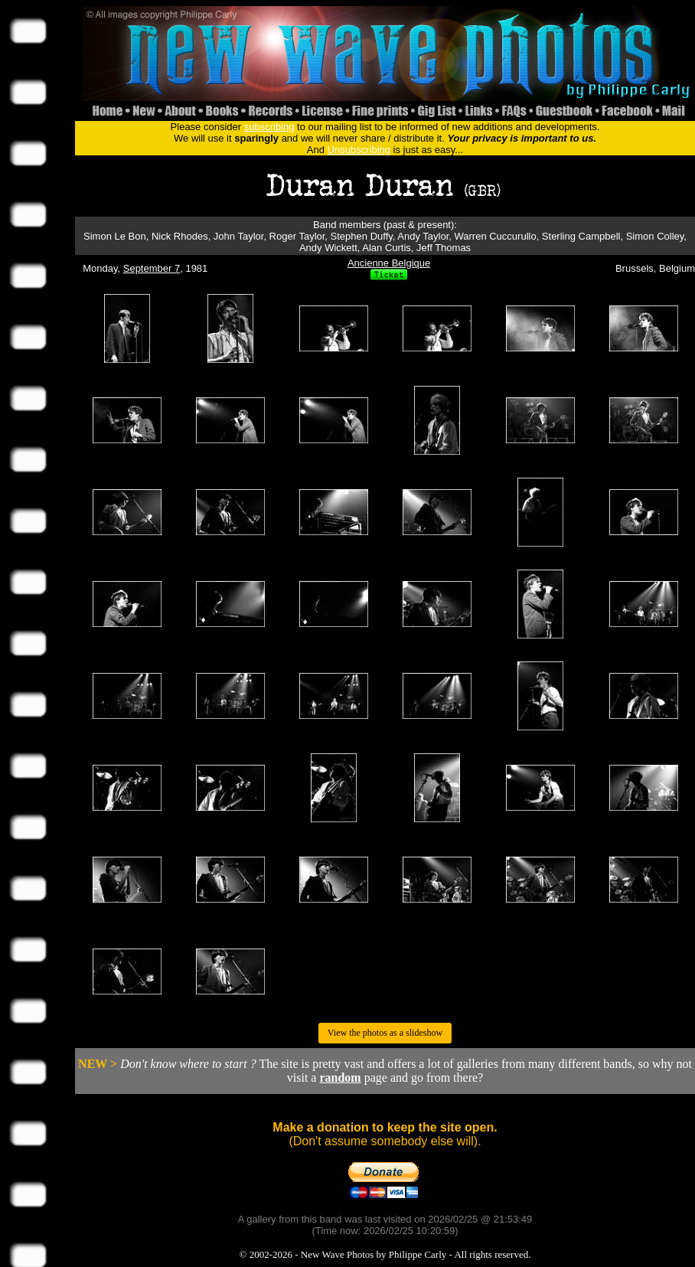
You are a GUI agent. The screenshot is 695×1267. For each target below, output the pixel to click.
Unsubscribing (359, 149)
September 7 (151, 268)
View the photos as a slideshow (385, 1032)
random (340, 1077)
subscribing (269, 126)
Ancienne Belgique (389, 263)
